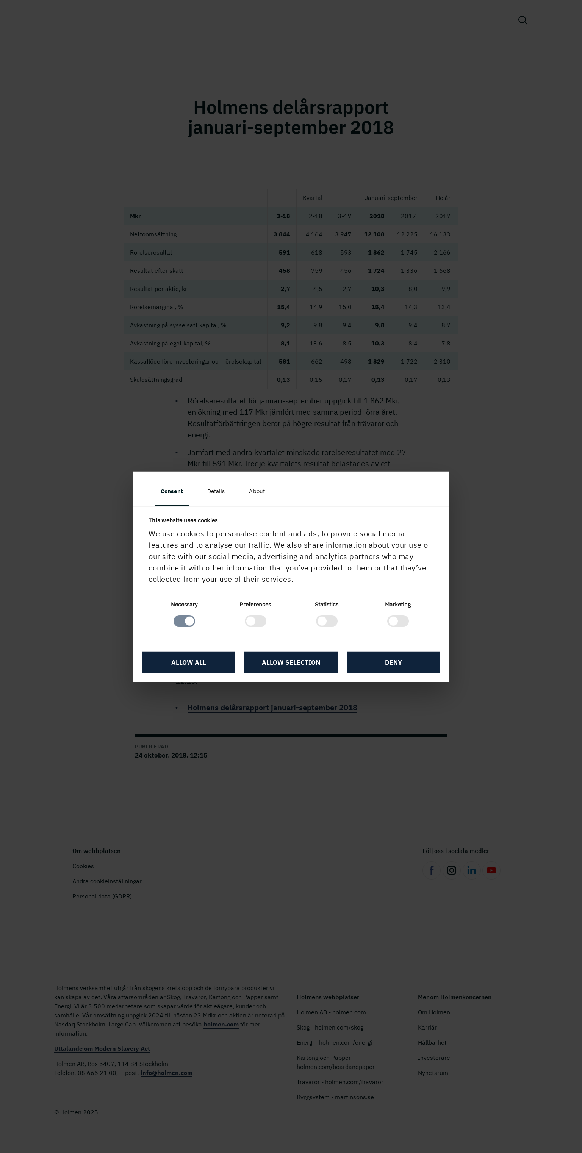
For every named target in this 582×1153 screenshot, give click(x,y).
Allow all (188, 662)
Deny (393, 662)
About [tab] (257, 491)
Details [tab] (216, 491)
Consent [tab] (172, 491)
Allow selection (291, 662)
